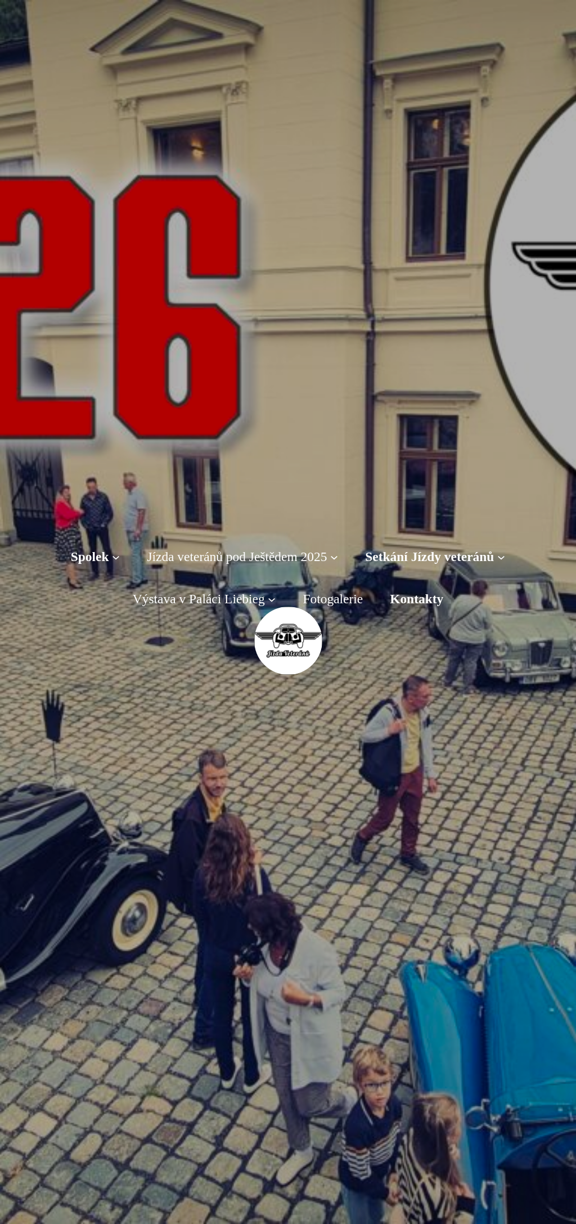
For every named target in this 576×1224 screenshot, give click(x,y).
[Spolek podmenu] (116, 557)
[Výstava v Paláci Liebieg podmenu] (272, 599)
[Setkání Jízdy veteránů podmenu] (501, 557)
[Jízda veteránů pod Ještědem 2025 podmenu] (334, 557)
